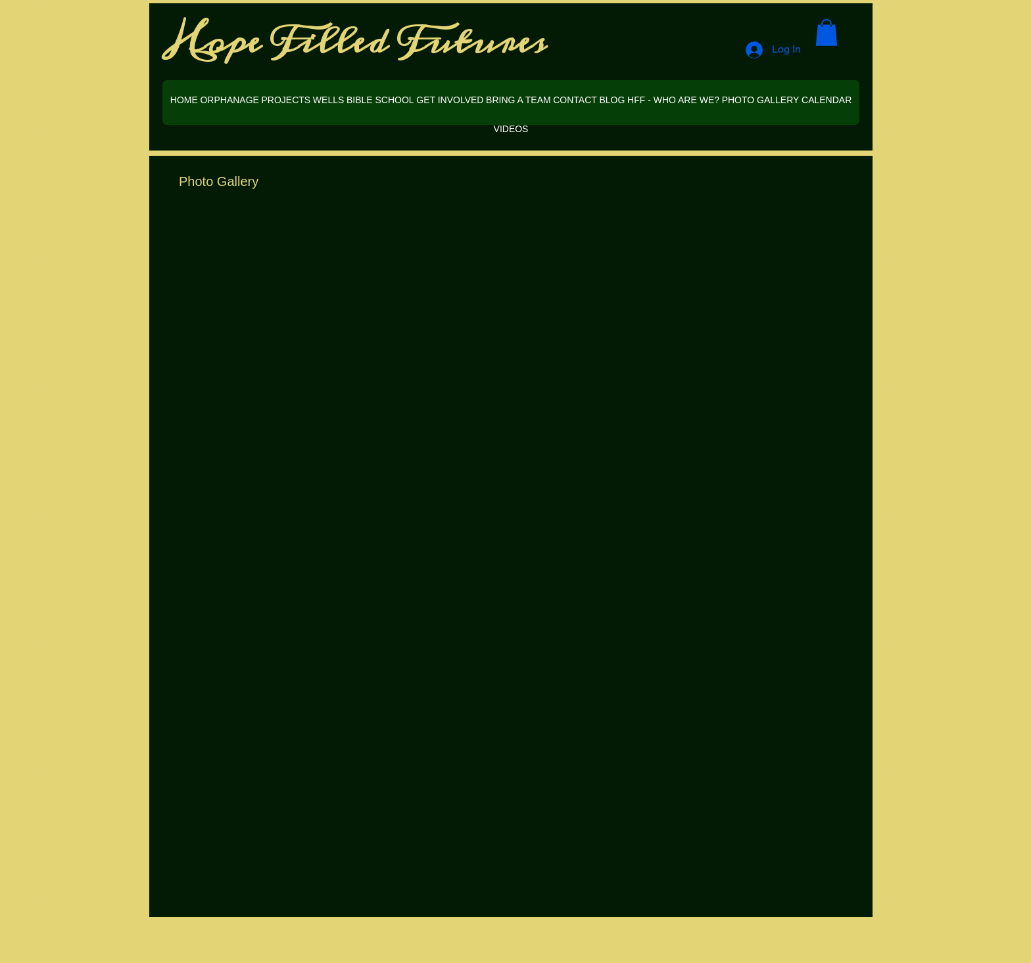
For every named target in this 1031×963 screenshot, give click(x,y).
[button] (826, 32)
